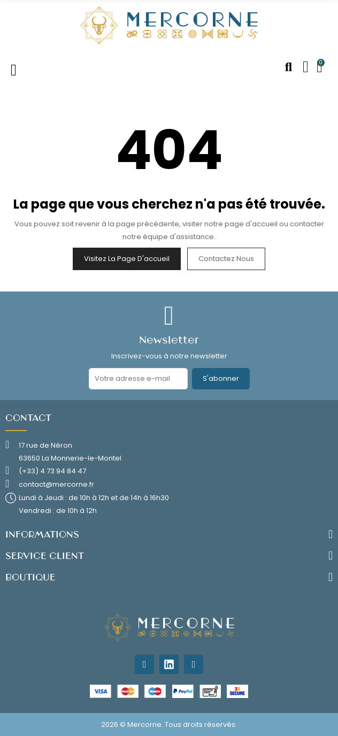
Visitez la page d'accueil (127, 259)
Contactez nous (226, 259)
